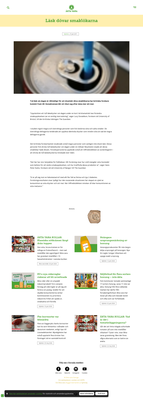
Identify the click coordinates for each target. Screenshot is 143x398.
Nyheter (66, 34)
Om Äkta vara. (61, 383)
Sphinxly (84, 383)
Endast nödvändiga (86, 393)
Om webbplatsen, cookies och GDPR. (71, 380)
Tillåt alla (101, 393)
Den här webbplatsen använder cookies (25, 393)
